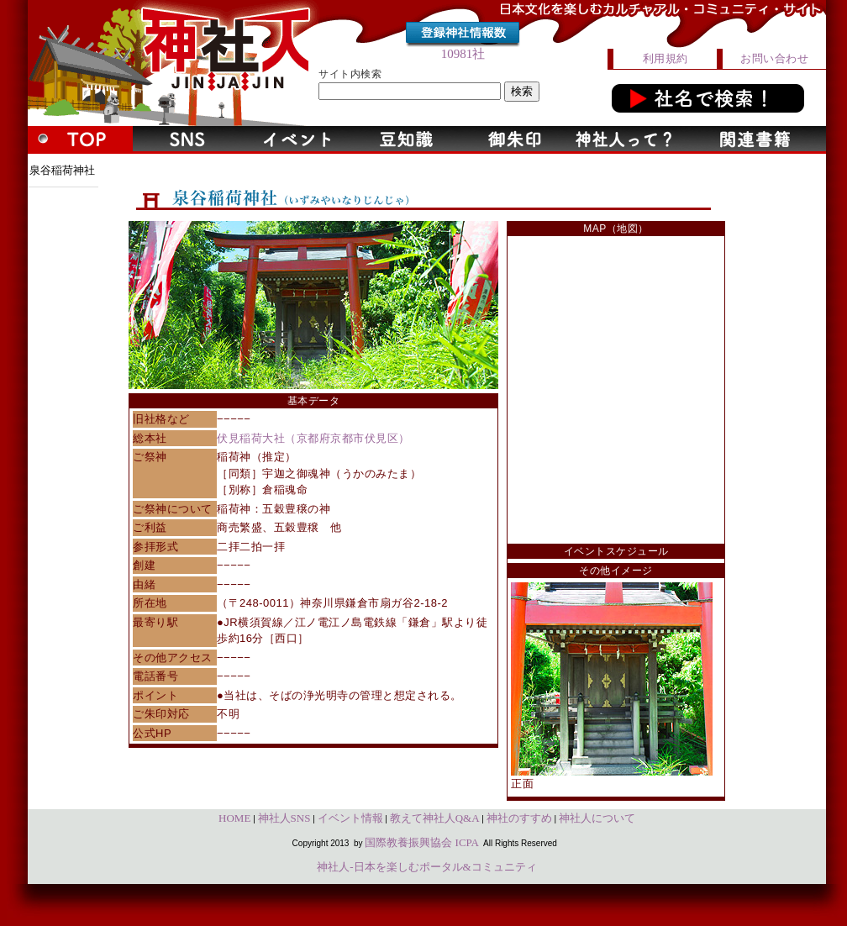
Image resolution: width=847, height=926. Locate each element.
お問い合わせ (774, 58)
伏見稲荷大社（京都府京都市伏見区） (313, 438)
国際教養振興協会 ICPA (422, 842)
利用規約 (665, 58)
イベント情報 (350, 818)
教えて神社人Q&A (435, 818)
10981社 (463, 54)
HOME (234, 818)
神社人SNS (284, 818)
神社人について (597, 818)
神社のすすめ (519, 818)
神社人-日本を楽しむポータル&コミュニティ (426, 866)
